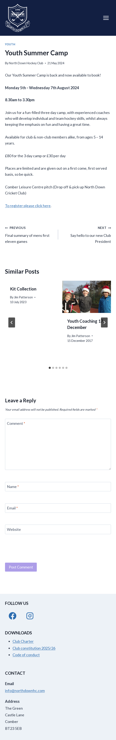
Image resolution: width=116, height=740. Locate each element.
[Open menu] (106, 17)
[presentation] (86, 297)
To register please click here (28, 205)
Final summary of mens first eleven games (29, 234)
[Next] (104, 322)
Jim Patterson (23, 297)
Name (13, 486)
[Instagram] (29, 615)
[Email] (58, 508)
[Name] (58, 486)
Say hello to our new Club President (86, 234)
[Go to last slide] (11, 322)
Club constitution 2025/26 (34, 648)
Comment (16, 423)
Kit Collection (23, 288)
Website (14, 529)
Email (12, 508)
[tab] (50, 368)
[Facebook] (12, 615)
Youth (10, 44)
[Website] (58, 529)
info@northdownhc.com (25, 690)
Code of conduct (26, 654)
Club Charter (23, 641)
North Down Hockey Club (26, 63)
